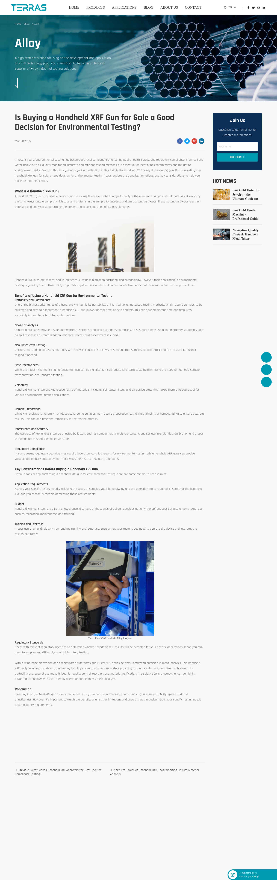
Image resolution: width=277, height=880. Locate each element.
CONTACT (193, 7)
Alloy (35, 24)
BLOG (148, 7)
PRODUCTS (95, 7)
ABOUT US (169, 7)
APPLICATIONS (124, 7)
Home (74, 7)
